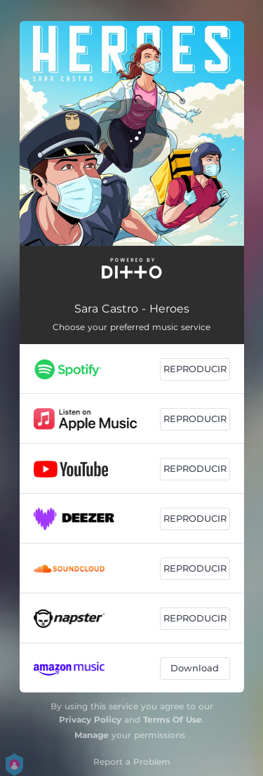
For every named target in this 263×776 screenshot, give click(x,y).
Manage (91, 735)
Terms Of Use (172, 719)
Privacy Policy (90, 719)
